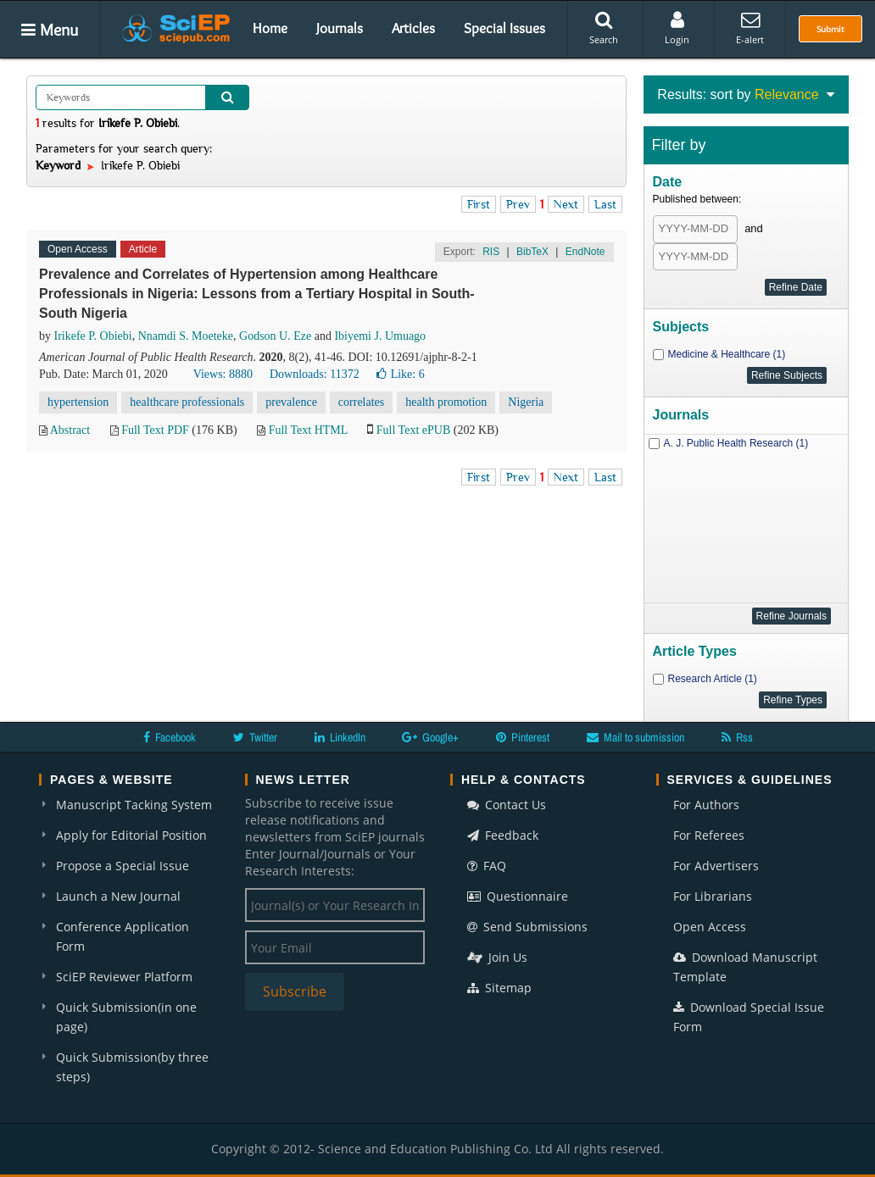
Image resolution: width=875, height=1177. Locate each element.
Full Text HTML (308, 430)
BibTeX (532, 252)
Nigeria (525, 402)
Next (566, 204)
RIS (490, 252)
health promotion (446, 402)
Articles (413, 27)
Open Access (709, 927)
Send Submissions (527, 927)
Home (270, 27)
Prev (518, 204)
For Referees (708, 835)
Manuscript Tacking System (134, 805)
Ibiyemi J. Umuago (380, 336)
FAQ (486, 866)
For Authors (706, 805)
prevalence (291, 402)
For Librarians (712, 896)
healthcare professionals (187, 402)
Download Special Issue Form (748, 1017)
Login (677, 28)
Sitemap (499, 988)
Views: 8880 (223, 374)
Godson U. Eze (275, 336)
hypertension (78, 402)
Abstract (70, 430)
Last (605, 204)
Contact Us (506, 805)
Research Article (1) (712, 679)
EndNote (585, 252)
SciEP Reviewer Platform (124, 977)
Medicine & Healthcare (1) (727, 354)
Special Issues (504, 27)
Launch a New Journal (118, 896)
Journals (339, 27)
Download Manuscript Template (745, 967)
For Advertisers (716, 866)
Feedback (502, 835)
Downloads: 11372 (314, 374)
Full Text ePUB (413, 430)
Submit (830, 29)
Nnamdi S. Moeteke (185, 336)
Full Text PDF (155, 430)
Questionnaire (517, 896)
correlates (361, 402)
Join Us (497, 957)
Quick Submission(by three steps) (132, 1067)
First (478, 204)
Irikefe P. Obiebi (93, 336)
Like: (400, 374)
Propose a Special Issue (122, 866)
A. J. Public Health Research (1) (736, 443)
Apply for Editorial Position (131, 835)
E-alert (750, 28)
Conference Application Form (122, 936)
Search (603, 28)
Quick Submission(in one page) (126, 1017)
